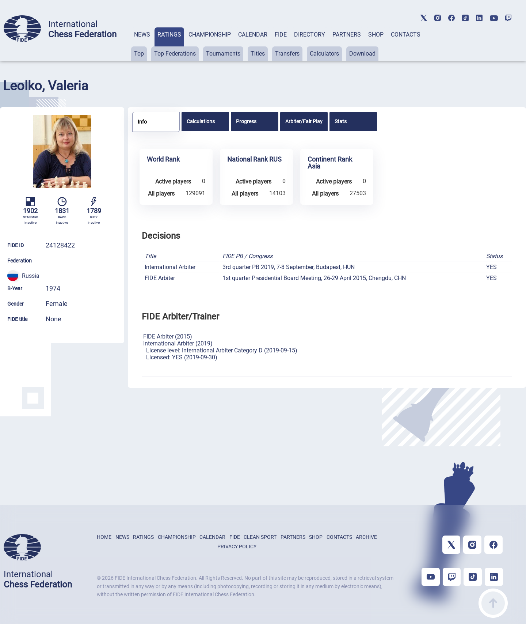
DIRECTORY (309, 34)
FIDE (281, 34)
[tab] (142, 44)
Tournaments (223, 53)
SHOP (376, 34)
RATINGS (169, 34)
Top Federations (175, 53)
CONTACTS (405, 34)
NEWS (142, 34)
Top (139, 53)
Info (142, 122)
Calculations (201, 121)
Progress (246, 121)
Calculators (324, 53)
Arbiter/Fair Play (304, 121)
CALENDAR (252, 34)
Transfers (287, 53)
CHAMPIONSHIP (209, 34)
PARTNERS (346, 34)
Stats (341, 121)
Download (362, 53)
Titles (258, 53)
